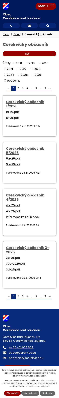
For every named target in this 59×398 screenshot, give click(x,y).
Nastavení (47, 393)
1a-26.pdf (12, 112)
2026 (38, 75)
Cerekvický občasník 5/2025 (25, 150)
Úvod (6, 34)
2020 (45, 63)
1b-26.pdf (12, 118)
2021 (10, 69)
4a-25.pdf (13, 205)
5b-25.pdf (13, 164)
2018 (19, 63)
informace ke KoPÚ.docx (22, 217)
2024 (10, 75)
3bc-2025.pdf (15, 264)
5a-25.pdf (13, 158)
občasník (13, 80)
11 (45, 88)
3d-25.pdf (13, 269)
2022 (23, 69)
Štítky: (7, 63)
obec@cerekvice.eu (22, 353)
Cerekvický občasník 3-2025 (27, 250)
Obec (17, 34)
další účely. (40, 376)
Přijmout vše (12, 393)
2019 (32, 63)
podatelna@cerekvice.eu (26, 358)
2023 (37, 69)
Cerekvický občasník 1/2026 (25, 104)
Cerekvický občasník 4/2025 (25, 197)
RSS (40, 53)
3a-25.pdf (13, 258)
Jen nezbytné (30, 393)
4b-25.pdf (13, 211)
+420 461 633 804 (21, 347)
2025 (24, 75)
